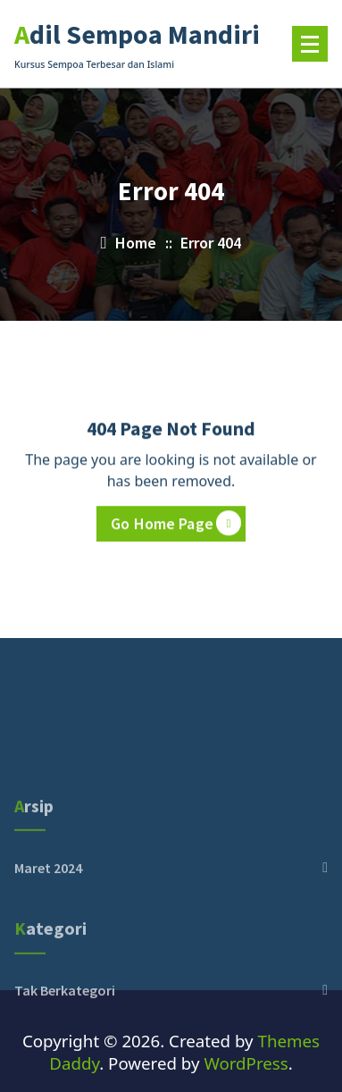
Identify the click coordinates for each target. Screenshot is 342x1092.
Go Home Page (176, 524)
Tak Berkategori (64, 1027)
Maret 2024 (48, 903)
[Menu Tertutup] (310, 44)
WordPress (246, 1063)
